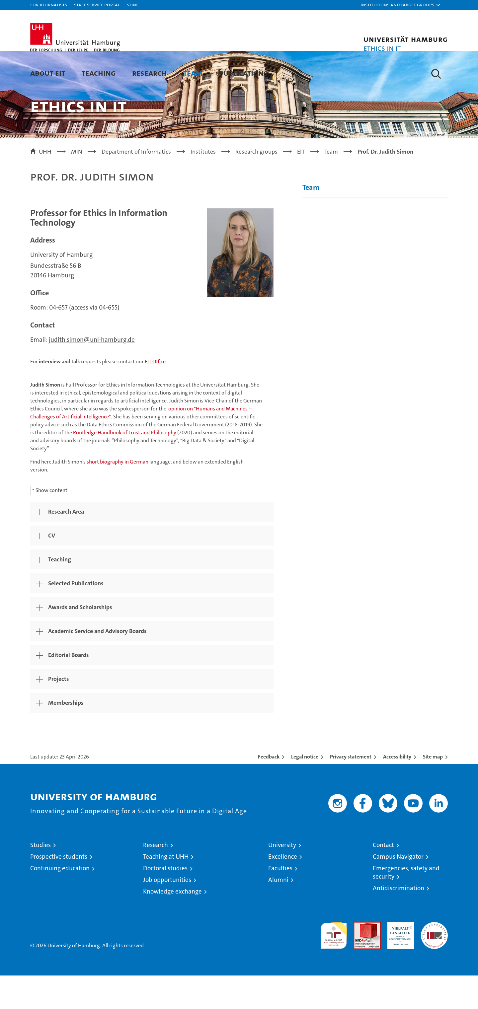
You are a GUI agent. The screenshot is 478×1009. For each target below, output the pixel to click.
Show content (51, 523)
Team (192, 72)
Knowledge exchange (172, 925)
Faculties (280, 902)
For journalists (48, 4)
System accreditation (434, 963)
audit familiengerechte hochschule (333, 966)
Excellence (282, 890)
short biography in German (117, 495)
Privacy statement (350, 790)
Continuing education (60, 902)
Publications (243, 72)
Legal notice (304, 790)
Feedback (268, 790)
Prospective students (58, 890)
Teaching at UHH (166, 890)
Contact (383, 878)
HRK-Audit (399, 959)
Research (149, 72)
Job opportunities (167, 913)
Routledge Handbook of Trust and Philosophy (124, 466)
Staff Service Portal (97, 4)
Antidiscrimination (398, 921)
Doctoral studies (165, 902)
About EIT (47, 72)
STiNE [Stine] (132, 4)
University (282, 878)
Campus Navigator (398, 890)
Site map (433, 790)
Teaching (99, 72)
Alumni (278, 913)
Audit (360, 959)
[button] (400, 5)
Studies (40, 878)
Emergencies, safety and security (406, 906)
